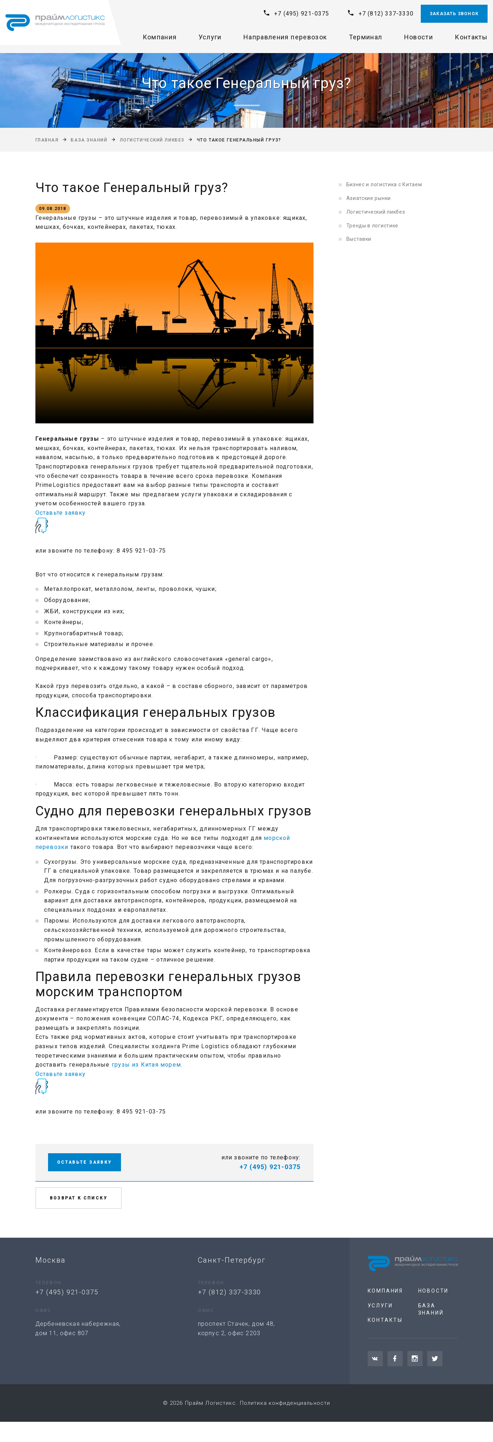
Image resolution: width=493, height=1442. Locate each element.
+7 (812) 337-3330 (386, 13)
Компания (160, 37)
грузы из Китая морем (146, 1064)
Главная (47, 140)
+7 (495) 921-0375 (301, 13)
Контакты (471, 37)
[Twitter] (434, 1358)
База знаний (89, 140)
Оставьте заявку (60, 512)
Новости (418, 37)
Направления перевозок (285, 37)
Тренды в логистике (372, 225)
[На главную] (55, 22)
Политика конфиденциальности (285, 1403)
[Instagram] (415, 1358)
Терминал (365, 37)
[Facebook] (395, 1358)
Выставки (359, 239)
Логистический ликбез (152, 140)
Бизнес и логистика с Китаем (384, 184)
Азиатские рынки (368, 198)
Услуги (210, 37)
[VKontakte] (375, 1358)
